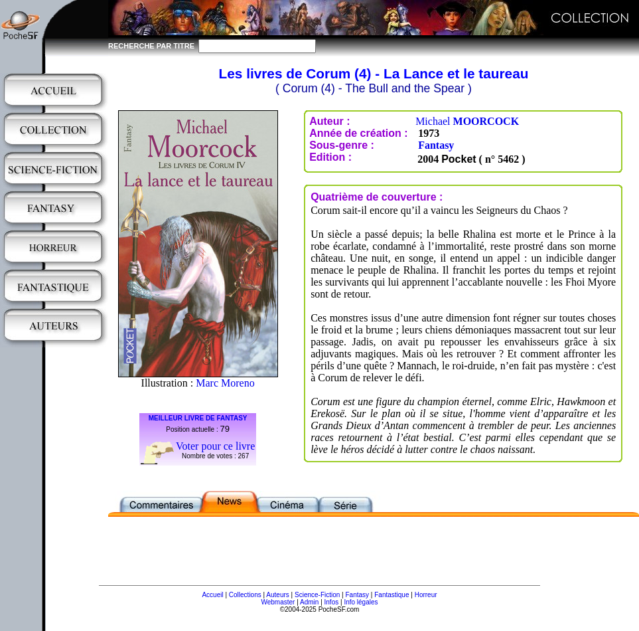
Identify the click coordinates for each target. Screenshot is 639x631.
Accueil (212, 594)
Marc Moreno (225, 383)
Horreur (426, 594)
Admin (309, 602)
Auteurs (277, 594)
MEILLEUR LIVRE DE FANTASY (198, 418)
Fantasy (436, 145)
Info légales (361, 602)
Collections (245, 594)
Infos (331, 602)
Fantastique (391, 594)
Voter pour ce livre (215, 446)
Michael (467, 121)
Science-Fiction (317, 594)
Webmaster (278, 602)
